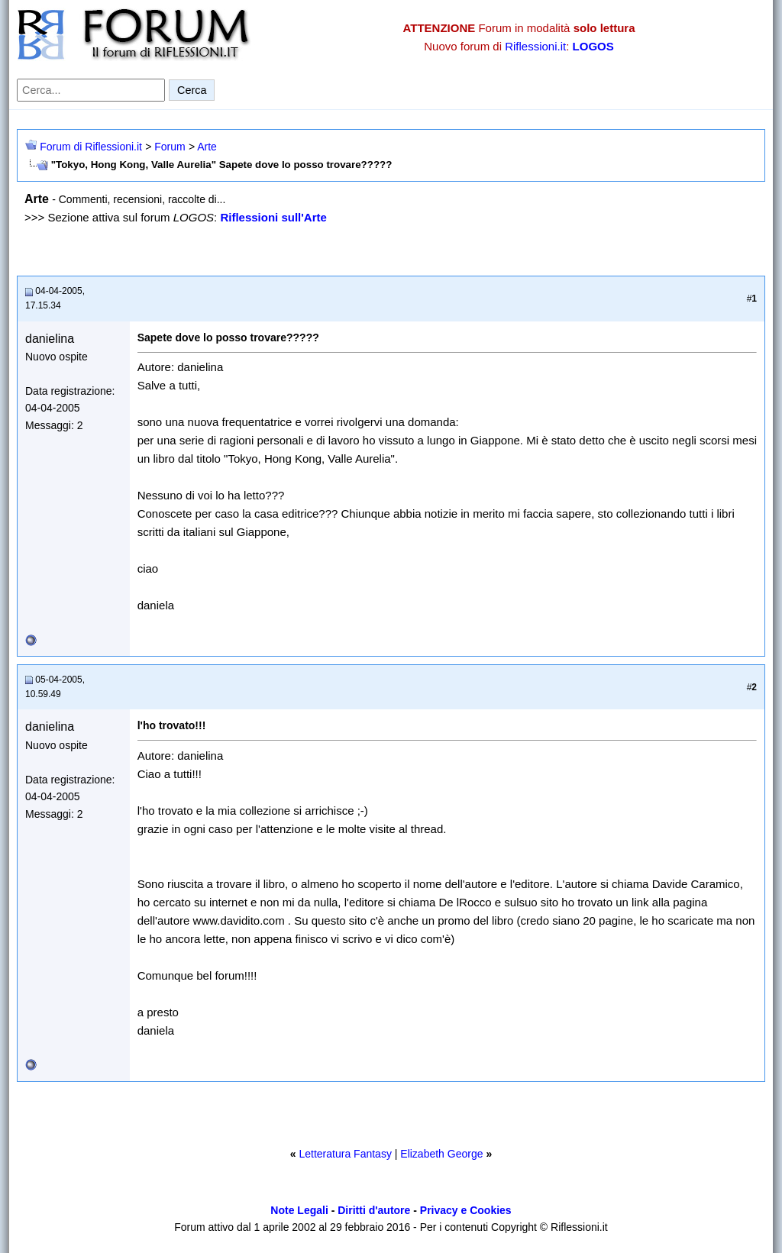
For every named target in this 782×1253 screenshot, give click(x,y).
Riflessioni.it (535, 46)
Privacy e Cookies (466, 1210)
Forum (169, 146)
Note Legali (299, 1210)
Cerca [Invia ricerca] (191, 90)
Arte (207, 146)
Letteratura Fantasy (345, 1154)
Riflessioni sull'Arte (273, 217)
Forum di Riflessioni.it (91, 146)
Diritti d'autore (374, 1210)
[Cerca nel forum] (91, 90)
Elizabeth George (441, 1154)
